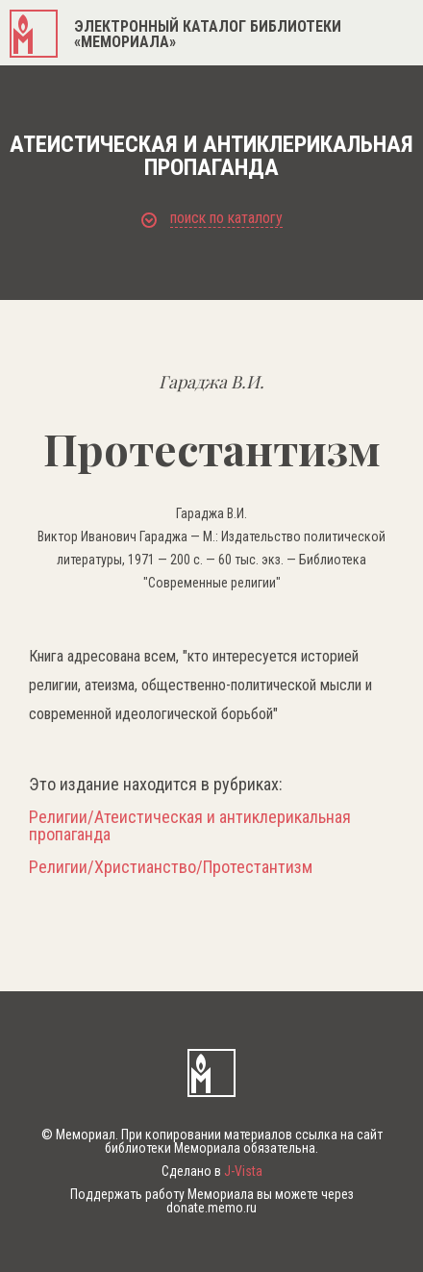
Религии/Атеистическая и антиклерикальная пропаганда (190, 826)
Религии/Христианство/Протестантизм (170, 867)
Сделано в (212, 1171)
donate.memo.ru (211, 1207)
